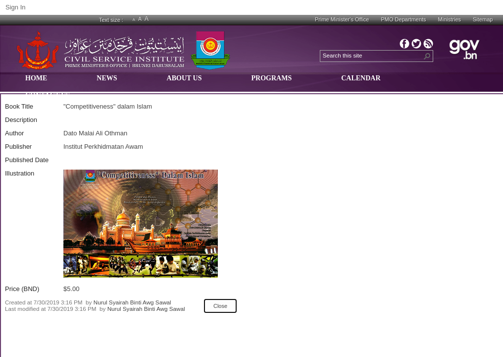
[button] (427, 56)
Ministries (449, 19)
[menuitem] (36, 83)
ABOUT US (184, 78)
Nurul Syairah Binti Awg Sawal (132, 302)
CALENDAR (360, 78)
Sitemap (483, 19)
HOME (36, 78)
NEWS (107, 78)
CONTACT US (47, 95)
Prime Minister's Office (342, 19)
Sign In (15, 7)
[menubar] (247, 92)
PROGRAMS (272, 78)
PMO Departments (403, 19)
